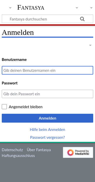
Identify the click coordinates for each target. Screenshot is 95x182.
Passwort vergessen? (47, 137)
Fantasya (30, 7)
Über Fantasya (39, 149)
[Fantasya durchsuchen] (47, 19)
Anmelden (47, 118)
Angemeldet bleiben (26, 106)
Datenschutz (12, 149)
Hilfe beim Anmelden (47, 129)
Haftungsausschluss (18, 155)
